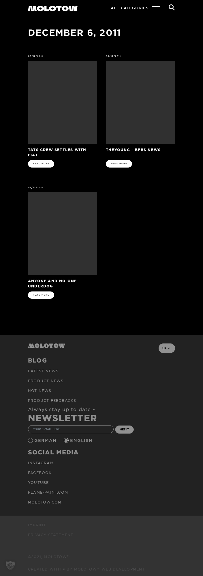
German (46, 440)
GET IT (124, 429)
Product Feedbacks (52, 400)
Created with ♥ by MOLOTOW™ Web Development (86, 569)
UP (166, 348)
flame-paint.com (48, 492)
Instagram (41, 462)
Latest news (43, 371)
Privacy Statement (50, 534)
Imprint (37, 525)
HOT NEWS (40, 390)
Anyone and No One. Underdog (53, 283)
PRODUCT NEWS (45, 380)
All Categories (130, 7)
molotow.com (44, 502)
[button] (10, 565)
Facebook (40, 472)
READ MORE (41, 163)
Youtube (38, 482)
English (82, 440)
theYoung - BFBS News (133, 149)
